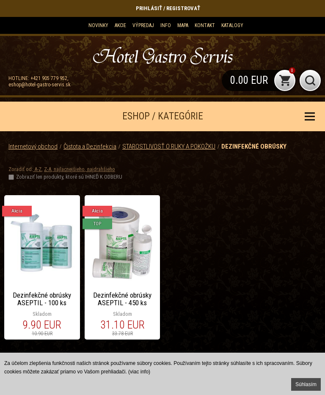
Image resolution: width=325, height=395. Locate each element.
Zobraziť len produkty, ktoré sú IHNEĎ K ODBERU (69, 177)
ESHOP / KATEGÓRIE (162, 116)
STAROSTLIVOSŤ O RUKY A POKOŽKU (168, 146)
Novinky (98, 25)
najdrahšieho (100, 169)
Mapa (182, 25)
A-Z (37, 169)
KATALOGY (232, 25)
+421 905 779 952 (48, 78)
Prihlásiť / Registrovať (168, 8)
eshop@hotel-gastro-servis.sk (39, 85)
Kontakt (205, 25)
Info (165, 25)
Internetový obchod (33, 146)
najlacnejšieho (68, 169)
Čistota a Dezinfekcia (89, 146)
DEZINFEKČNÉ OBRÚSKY (253, 146)
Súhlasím (306, 384)
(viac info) (139, 372)
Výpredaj (143, 25)
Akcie (120, 25)
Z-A (47, 169)
